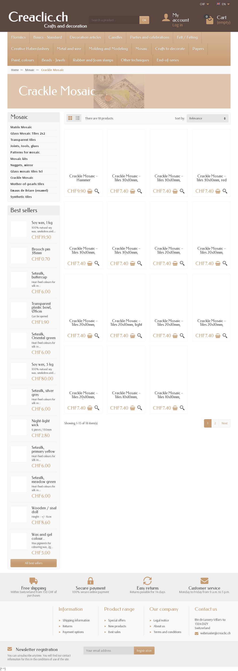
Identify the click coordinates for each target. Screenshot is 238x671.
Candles (115, 37)
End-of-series (168, 60)
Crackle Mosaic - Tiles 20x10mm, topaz (211, 252)
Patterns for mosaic (25, 152)
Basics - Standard (47, 37)
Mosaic (142, 49)
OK (144, 20)
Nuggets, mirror (21, 165)
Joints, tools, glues (24, 146)
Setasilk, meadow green (44, 479)
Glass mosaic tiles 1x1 (26, 171)
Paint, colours (22, 60)
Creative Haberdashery (30, 49)
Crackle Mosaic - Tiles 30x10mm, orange (83, 252)
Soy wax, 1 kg (42, 222)
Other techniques (135, 60)
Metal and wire (69, 49)
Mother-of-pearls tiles (27, 184)
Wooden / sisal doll (44, 510)
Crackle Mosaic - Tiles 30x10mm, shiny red (169, 180)
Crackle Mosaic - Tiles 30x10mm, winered (126, 180)
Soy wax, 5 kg (42, 364)
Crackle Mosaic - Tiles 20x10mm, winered (169, 325)
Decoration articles (85, 37)
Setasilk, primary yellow (43, 449)
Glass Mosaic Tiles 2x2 (27, 133)
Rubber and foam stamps (93, 60)
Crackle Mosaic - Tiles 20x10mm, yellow (83, 397)
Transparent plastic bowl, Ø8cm (41, 307)
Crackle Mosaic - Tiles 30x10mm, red (211, 178)
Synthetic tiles (21, 197)
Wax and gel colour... (42, 536)
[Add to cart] (90, 191)
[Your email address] (108, 650)
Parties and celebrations (149, 37)
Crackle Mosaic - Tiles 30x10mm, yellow (126, 252)
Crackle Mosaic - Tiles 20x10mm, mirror (169, 252)
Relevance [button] (195, 118)
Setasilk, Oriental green (44, 336)
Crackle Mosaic (21, 177)
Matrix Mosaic (21, 127)
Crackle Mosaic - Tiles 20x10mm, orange (211, 325)
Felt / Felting (187, 37)
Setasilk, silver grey (43, 392)
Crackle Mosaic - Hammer (83, 178)
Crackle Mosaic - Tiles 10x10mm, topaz (169, 397)
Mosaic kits (19, 159)
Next (225, 423)
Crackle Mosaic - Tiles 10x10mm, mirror (126, 397)
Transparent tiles (23, 140)
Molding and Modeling (108, 49)
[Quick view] (96, 191)
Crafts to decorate (170, 49)
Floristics (18, 37)
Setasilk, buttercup (39, 275)
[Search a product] (114, 20)
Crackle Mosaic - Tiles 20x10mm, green (83, 325)
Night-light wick (41, 423)
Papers (198, 49)
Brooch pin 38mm (41, 251)
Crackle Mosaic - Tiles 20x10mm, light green (126, 325)
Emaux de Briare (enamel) (29, 190)
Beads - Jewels (53, 60)
